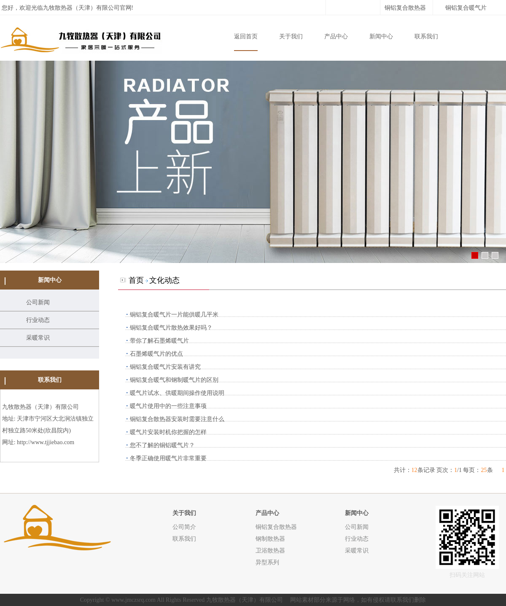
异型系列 (267, 562)
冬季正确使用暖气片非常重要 (168, 458)
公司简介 (184, 526)
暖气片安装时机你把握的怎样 (168, 432)
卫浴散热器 (270, 550)
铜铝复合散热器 (405, 8)
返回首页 (246, 36)
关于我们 (291, 36)
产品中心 (336, 36)
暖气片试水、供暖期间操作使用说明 (177, 393)
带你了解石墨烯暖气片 (159, 341)
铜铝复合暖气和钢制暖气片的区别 (174, 380)
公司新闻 (38, 302)
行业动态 (38, 320)
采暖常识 (38, 338)
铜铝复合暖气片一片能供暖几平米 (174, 314)
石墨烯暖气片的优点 (156, 354)
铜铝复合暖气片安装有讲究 (165, 367)
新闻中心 (381, 36)
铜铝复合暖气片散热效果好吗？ (171, 327)
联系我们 (426, 36)
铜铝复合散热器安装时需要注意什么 (177, 419)
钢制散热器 (270, 538)
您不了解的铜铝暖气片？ (162, 445)
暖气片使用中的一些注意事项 (168, 406)
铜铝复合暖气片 (466, 8)
